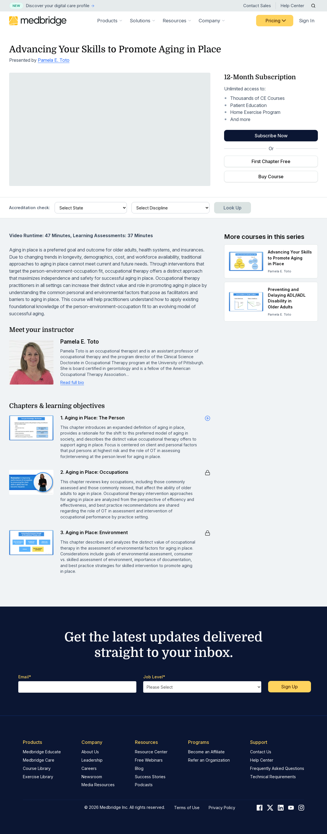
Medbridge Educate (42, 751)
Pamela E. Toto (53, 60)
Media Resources (98, 784)
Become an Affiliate (206, 751)
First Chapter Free (271, 161)
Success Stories (150, 776)
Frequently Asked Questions (277, 768)
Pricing (276, 20)
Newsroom (91, 776)
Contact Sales (257, 5)
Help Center (292, 5)
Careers (89, 768)
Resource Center (151, 751)
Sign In (306, 20)
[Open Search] (313, 5)
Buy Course (271, 176)
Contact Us (260, 751)
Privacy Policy (222, 807)
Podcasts (144, 784)
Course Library (37, 768)
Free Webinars (149, 760)
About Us (90, 751)
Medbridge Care (38, 760)
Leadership (92, 760)
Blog (139, 768)
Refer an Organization (209, 760)
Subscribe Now (271, 135)
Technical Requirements (273, 776)
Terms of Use (187, 807)
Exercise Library (38, 776)
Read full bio (72, 382)
